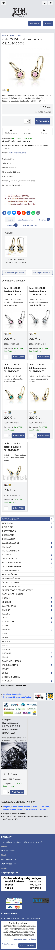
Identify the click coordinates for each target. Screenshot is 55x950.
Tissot (28, 618)
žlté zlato (28, 523)
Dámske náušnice (28, 543)
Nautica (6, 649)
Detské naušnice (28, 519)
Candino (6, 614)
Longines (28, 602)
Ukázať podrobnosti (9, 944)
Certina (28, 610)
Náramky (28, 555)
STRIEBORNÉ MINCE (11, 677)
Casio (5, 626)
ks (7, 357)
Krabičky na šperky (12, 586)
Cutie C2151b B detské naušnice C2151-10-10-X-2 (37, 291)
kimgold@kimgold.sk (9, 872)
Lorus (28, 673)
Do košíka (42, 121)
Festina (28, 641)
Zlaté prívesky (28, 559)
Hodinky (28, 598)
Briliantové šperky (28, 578)
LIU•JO (28, 657)
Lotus (5, 645)
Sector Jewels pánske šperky (17, 590)
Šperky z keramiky (28, 582)
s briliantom (8, 539)
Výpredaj (28, 681)
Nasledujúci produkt (42, 272)
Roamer (28, 630)
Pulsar (5, 669)
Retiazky (28, 547)
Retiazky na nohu (10, 551)
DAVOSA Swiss (28, 622)
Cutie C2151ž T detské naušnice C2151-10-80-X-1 (12, 368)
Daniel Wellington (11, 661)
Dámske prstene (28, 571)
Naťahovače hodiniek (13, 594)
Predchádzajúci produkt (14, 272)
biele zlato (28, 527)
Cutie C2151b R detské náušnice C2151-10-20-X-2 (12, 291)
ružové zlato (9, 531)
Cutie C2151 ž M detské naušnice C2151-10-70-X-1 (12, 446)
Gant (28, 634)
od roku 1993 (22, 16)
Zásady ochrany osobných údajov (24, 939)
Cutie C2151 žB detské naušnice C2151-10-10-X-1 (37, 368)
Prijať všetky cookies (27, 945)
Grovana (28, 653)
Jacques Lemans (28, 665)
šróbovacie (8, 535)
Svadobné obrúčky (28, 563)
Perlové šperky (28, 574)
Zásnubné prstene (28, 567)
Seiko (5, 637)
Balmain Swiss (28, 606)
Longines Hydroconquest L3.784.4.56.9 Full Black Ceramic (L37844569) (11, 726)
